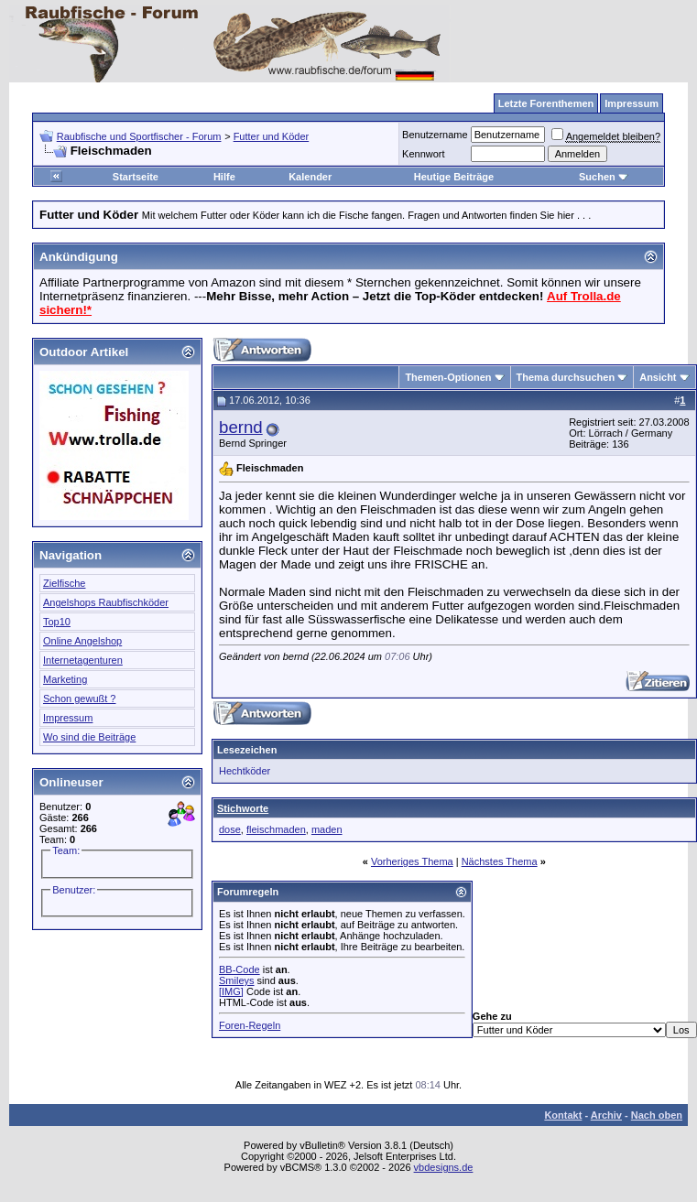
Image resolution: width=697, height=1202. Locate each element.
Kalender (310, 176)
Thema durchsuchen (566, 377)
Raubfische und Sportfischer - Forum (139, 136)
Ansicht (657, 377)
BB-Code (239, 969)
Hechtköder (244, 770)
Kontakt (563, 1115)
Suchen (603, 176)
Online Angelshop (82, 640)
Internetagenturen (83, 660)
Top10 (57, 621)
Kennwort (423, 153)
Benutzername (435, 134)
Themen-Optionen (448, 377)
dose (230, 829)
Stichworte (242, 808)
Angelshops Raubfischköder (106, 602)
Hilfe (224, 176)
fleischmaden (276, 829)
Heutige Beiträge (454, 176)
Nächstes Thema (500, 861)
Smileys (237, 980)
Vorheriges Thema (412, 861)
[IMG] (231, 991)
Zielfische (64, 583)
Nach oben (656, 1115)
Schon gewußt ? (79, 698)
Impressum (68, 717)
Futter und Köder (272, 136)
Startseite (135, 176)
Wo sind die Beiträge (89, 736)
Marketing (65, 679)
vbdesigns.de (444, 1167)
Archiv (606, 1115)
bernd (241, 427)
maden (327, 829)
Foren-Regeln (249, 1025)
